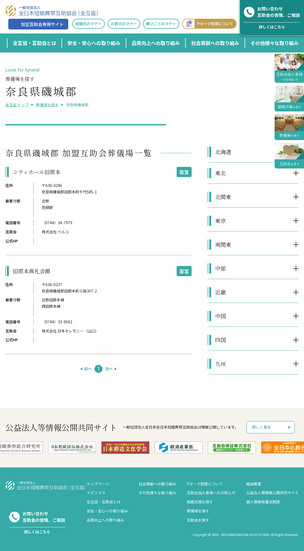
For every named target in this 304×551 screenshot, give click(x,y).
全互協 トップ (17, 104)
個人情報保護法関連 (263, 501)
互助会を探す (198, 520)
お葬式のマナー (124, 23)
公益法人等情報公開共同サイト (272, 492)
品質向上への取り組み (156, 42)
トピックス (96, 492)
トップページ (98, 483)
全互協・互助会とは (34, 42)
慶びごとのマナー (161, 23)
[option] (72, 447)
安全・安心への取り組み (93, 42)
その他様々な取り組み (274, 42)
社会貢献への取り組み (215, 42)
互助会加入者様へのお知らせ (211, 492)
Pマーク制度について (207, 24)
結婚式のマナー (88, 23)
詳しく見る (261, 427)
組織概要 (253, 483)
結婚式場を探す (200, 501)
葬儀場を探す (47, 104)
